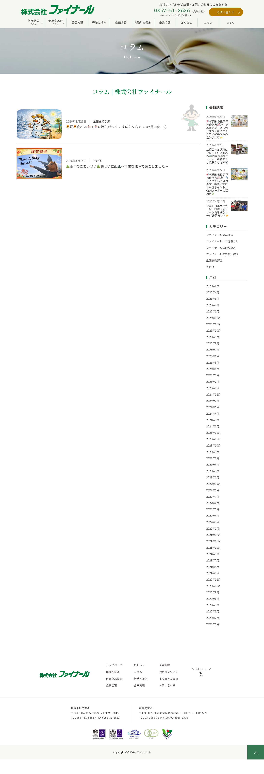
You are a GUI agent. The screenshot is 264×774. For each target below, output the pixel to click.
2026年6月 (212, 286)
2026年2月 (212, 305)
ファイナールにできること (222, 241)
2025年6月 (212, 356)
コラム (208, 22)
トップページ (114, 665)
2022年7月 (212, 496)
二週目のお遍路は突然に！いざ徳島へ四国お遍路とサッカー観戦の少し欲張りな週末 (217, 156)
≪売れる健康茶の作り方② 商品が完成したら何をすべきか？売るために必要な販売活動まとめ (217, 129)
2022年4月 (212, 516)
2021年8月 (212, 554)
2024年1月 (212, 426)
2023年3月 (212, 471)
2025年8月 (212, 343)
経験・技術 (140, 678)
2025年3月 (212, 375)
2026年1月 (212, 311)
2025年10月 (213, 330)
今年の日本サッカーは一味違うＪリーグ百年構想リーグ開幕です (217, 210)
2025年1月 (212, 388)
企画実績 (121, 22)
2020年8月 (212, 599)
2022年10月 (213, 484)
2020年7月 (212, 605)
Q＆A (230, 22)
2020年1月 (212, 624)
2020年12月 (213, 579)
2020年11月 (213, 586)
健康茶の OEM (33, 22)
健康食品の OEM (55, 22)
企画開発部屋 (214, 260)
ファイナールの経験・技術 (222, 254)
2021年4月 (212, 567)
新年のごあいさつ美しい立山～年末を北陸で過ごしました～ (117, 166)
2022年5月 (212, 509)
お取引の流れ (143, 22)
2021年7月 (212, 560)
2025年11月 (213, 324)
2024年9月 (212, 401)
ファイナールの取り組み (221, 248)
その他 (210, 267)
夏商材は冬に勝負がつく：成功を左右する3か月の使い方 (116, 127)
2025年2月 (212, 382)
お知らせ (186, 22)
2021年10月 (213, 547)
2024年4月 (212, 413)
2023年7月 (212, 452)
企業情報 (165, 22)
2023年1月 (212, 477)
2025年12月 (213, 318)
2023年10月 (213, 445)
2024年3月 (212, 420)
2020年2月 (212, 618)
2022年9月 (212, 490)
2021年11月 (213, 541)
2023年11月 (213, 439)
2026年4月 (212, 292)
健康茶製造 (113, 672)
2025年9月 (212, 337)
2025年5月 (212, 362)
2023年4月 (212, 465)
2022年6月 (212, 503)
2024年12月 (213, 394)
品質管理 (77, 22)
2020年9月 (212, 592)
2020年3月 (212, 611)
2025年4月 (212, 369)
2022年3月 (212, 522)
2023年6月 (212, 458)
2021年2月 (212, 573)
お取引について (168, 672)
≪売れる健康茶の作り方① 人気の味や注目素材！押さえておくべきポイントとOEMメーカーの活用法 (217, 184)
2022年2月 (212, 528)
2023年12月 (213, 433)
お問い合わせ (225, 12)
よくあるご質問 (168, 678)
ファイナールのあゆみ (219, 235)
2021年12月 (213, 535)
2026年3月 (212, 298)
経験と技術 (99, 22)
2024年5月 (212, 407)
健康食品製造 (114, 678)
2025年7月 (212, 350)
